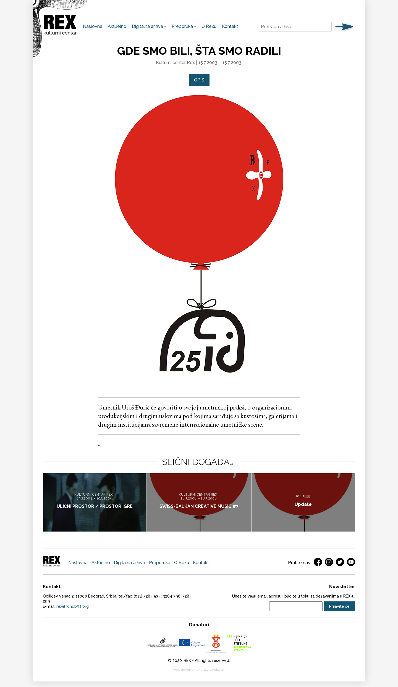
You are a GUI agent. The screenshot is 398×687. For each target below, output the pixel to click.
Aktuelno (117, 26)
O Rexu (208, 26)
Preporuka (181, 26)
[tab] (199, 80)
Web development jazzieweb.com (199, 670)
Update (303, 504)
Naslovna (92, 26)
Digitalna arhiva (146, 26)
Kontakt (230, 26)
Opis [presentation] (199, 80)
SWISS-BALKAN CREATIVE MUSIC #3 (199, 506)
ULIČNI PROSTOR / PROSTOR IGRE (95, 506)
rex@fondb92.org (72, 606)
